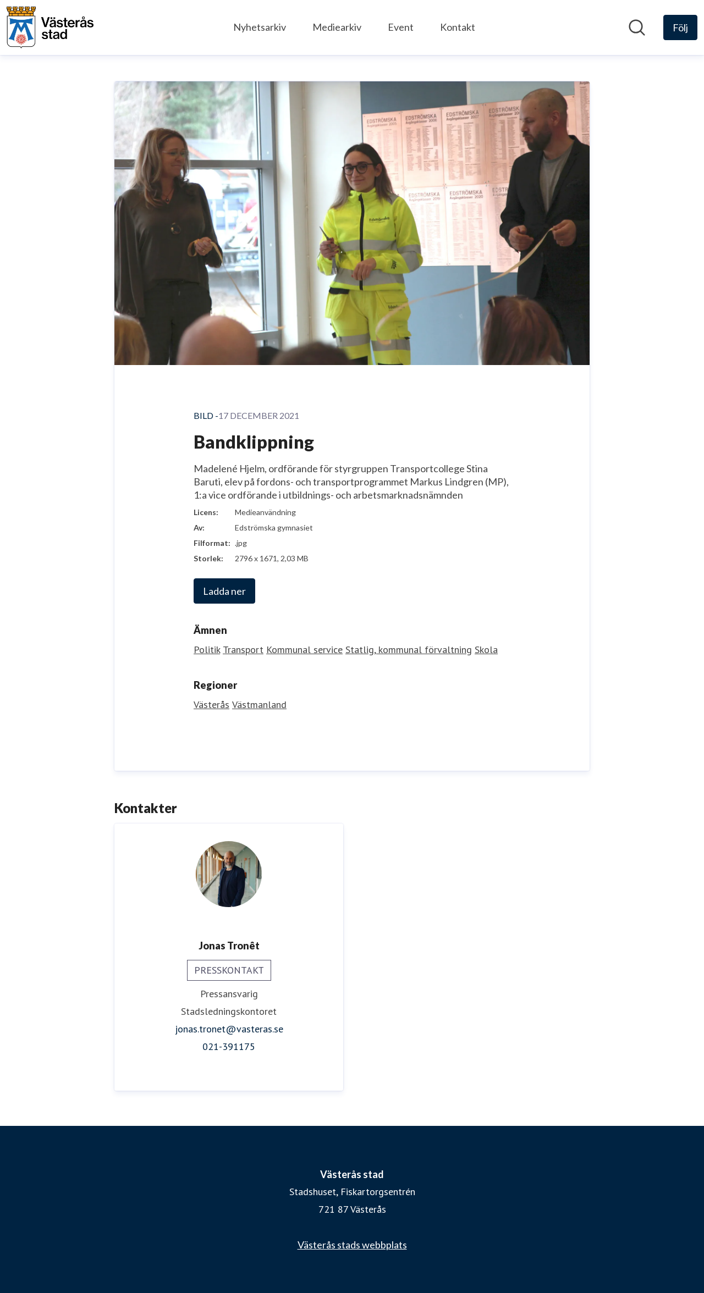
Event (401, 27)
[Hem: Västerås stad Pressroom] (50, 27)
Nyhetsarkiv (259, 27)
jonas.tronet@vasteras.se (229, 1029)
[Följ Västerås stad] (680, 27)
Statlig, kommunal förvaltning (408, 649)
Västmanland (259, 704)
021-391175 (228, 1046)
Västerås (211, 704)
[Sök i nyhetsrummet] (637, 27)
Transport (243, 649)
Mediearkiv (336, 27)
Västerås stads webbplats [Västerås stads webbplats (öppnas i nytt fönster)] (352, 1245)
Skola (486, 649)
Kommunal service (304, 649)
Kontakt (457, 27)
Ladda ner (224, 591)
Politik (207, 649)
